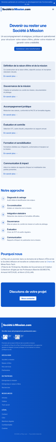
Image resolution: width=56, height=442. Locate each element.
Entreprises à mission (9, 380)
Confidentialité (7, 425)
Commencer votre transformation (28, 49)
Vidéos (4, 401)
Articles (4, 398)
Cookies (5, 428)
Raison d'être (6, 363)
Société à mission (8, 359)
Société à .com (16, 9)
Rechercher (6, 387)
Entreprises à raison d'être (11, 384)
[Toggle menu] (53, 9)
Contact (5, 414)
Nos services (6, 367)
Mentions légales (8, 421)
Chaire (49, 261)
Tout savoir (6, 405)
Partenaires (6, 370)
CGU (3, 418)
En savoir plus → (11, 76)
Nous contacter (28, 298)
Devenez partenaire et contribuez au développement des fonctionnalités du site (26, 3)
